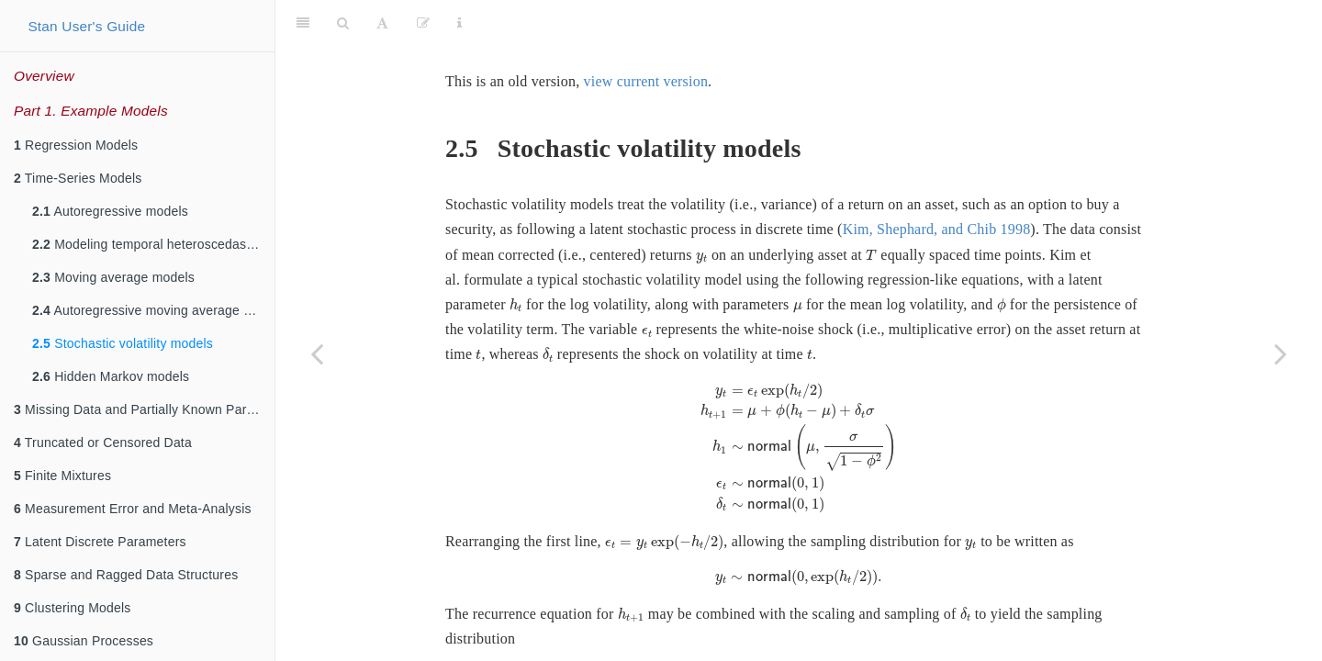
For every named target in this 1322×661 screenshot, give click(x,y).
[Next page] (1280, 353)
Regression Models (76, 145)
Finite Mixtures (62, 475)
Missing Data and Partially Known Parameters (144, 409)
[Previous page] (316, 353)
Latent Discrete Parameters (100, 541)
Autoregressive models (110, 211)
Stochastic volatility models (122, 343)
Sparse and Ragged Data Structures (126, 574)
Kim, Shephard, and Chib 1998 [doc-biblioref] (937, 183)
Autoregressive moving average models (153, 310)
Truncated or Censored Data (103, 442)
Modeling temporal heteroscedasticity (152, 244)
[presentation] (702, 212)
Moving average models (113, 277)
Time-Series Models (77, 178)
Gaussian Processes (83, 640)
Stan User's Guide (86, 26)
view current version (646, 35)
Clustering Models (72, 607)
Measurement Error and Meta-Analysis (133, 508)
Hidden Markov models (110, 376)
